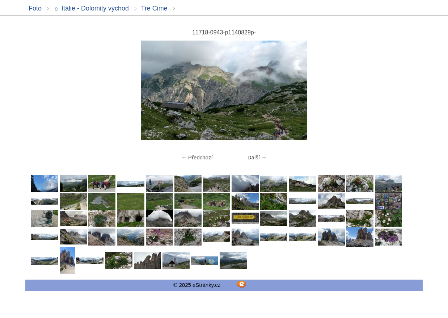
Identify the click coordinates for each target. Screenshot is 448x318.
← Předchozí (197, 157)
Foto (35, 8)
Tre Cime (154, 8)
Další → (257, 157)
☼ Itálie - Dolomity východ (91, 8)
